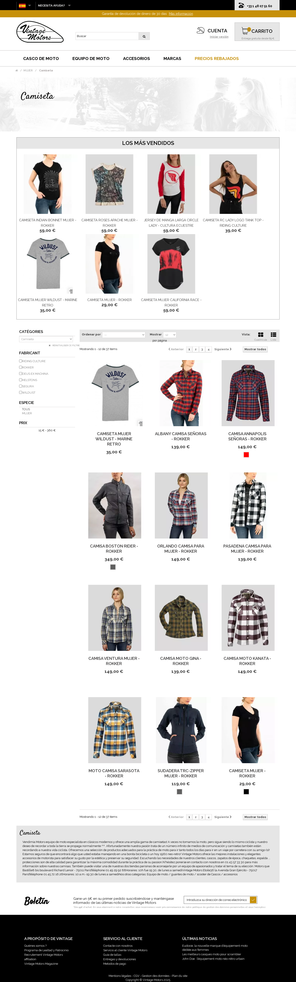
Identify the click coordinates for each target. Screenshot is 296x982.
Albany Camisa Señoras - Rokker (180, 436)
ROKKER (28, 367)
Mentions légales (120, 976)
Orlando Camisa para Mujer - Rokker (180, 549)
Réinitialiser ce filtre (66, 345)
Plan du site (179, 976)
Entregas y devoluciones (119, 959)
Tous (26, 409)
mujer (27, 413)
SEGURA (28, 386)
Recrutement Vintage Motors (43, 954)
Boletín (36, 901)
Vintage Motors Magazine (41, 963)
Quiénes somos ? (35, 945)
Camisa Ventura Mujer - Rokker (114, 661)
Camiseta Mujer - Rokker (109, 300)
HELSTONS (29, 380)
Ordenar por (91, 334)
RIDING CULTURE (34, 361)
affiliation (30, 959)
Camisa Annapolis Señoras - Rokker (247, 436)
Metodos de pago (114, 963)
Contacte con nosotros (117, 945)
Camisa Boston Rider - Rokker (114, 549)
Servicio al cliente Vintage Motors (125, 950)
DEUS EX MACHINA (35, 373)
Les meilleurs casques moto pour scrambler (211, 954)
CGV (136, 976)
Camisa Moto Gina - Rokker (180, 661)
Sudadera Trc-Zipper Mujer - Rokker (181, 773)
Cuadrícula (260, 336)
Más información (181, 14)
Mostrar (156, 334)
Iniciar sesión (219, 36)
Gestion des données (155, 976)
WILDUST (28, 392)
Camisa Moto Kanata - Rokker (247, 661)
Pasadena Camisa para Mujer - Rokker (247, 549)
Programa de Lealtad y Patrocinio (46, 950)
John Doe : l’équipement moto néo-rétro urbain (213, 958)
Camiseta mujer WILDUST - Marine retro (113, 438)
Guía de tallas (112, 954)
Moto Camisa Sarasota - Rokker (114, 773)
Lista (273, 336)
